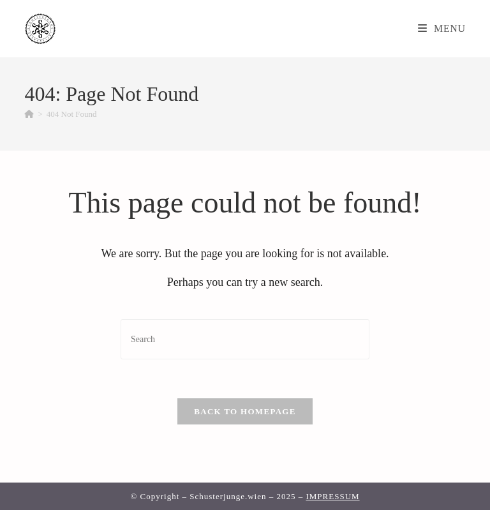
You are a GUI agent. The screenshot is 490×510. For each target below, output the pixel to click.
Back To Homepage (244, 411)
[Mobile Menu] (442, 28)
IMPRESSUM (332, 496)
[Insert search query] (245, 339)
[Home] (29, 114)
